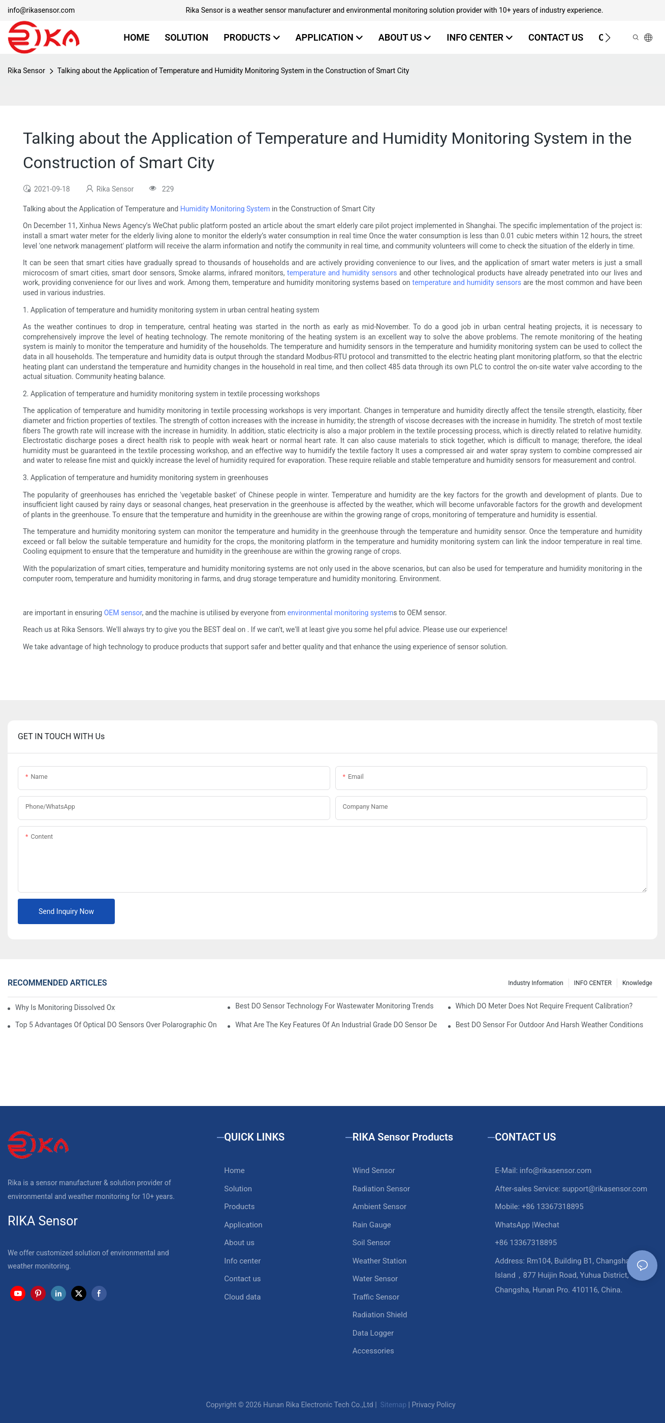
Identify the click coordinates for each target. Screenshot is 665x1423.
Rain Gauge (372, 1224)
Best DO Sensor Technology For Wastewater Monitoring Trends (334, 1006)
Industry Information (535, 983)
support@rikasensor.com (604, 1188)
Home (234, 1170)
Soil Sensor (372, 1242)
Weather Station (380, 1261)
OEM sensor (123, 613)
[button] (608, 37)
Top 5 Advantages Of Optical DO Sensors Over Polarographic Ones (116, 1025)
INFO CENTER (593, 983)
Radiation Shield (380, 1314)
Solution (238, 1188)
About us (239, 1242)
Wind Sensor (374, 1170)
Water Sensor (375, 1278)
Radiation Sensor (381, 1188)
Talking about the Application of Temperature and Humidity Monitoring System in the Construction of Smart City (233, 71)
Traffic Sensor (376, 1297)
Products (239, 1206)
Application (243, 1224)
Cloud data (242, 1297)
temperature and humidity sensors (342, 273)
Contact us (242, 1278)
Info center (242, 1261)
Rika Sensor (26, 71)
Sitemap (392, 1405)
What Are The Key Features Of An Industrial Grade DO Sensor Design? (336, 1025)
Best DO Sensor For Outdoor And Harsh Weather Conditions (550, 1025)
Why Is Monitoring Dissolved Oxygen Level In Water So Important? (65, 1007)
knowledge (637, 983)
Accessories (373, 1350)
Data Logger (373, 1333)
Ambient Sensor (379, 1206)
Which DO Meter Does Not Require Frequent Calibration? (544, 1006)
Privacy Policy (433, 1405)
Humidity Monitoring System (225, 209)
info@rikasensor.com (41, 10)
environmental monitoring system (341, 613)
